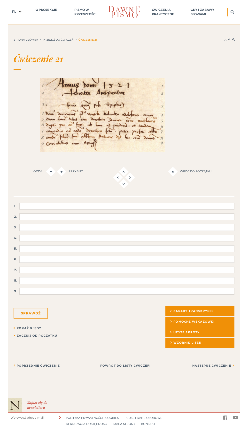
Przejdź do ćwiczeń (58, 39)
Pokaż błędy (29, 328)
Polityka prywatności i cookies (92, 418)
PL (14, 11)
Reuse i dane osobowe (143, 418)
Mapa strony (124, 424)
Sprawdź (31, 313)
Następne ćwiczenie (211, 366)
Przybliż (70, 171)
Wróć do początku (189, 171)
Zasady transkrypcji (194, 311)
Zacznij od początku (37, 336)
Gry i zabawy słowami (202, 12)
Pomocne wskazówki (194, 322)
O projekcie (46, 10)
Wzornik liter (187, 343)
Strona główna (26, 39)
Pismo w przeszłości (85, 12)
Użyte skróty (186, 332)
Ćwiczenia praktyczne (163, 12)
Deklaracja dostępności (87, 424)
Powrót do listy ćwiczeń (125, 366)
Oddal (44, 171)
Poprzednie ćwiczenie (38, 366)
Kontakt (148, 424)
